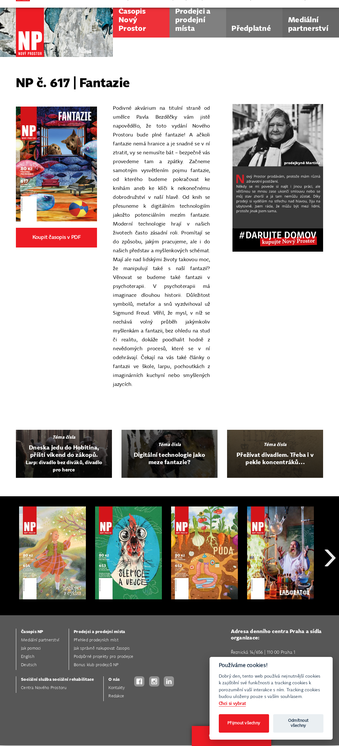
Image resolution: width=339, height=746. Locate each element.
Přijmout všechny (243, 723)
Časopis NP (32, 632)
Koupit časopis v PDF (56, 237)
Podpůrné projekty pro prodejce (104, 657)
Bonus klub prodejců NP (96, 665)
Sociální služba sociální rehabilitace (57, 680)
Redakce (116, 696)
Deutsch (29, 665)
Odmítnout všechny (298, 723)
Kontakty (116, 688)
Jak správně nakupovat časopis (102, 648)
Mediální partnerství (40, 640)
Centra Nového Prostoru (44, 688)
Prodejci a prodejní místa (99, 632)
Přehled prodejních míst (96, 640)
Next (330, 580)
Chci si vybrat (232, 703)
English (27, 657)
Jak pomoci (31, 648)
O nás (114, 680)
